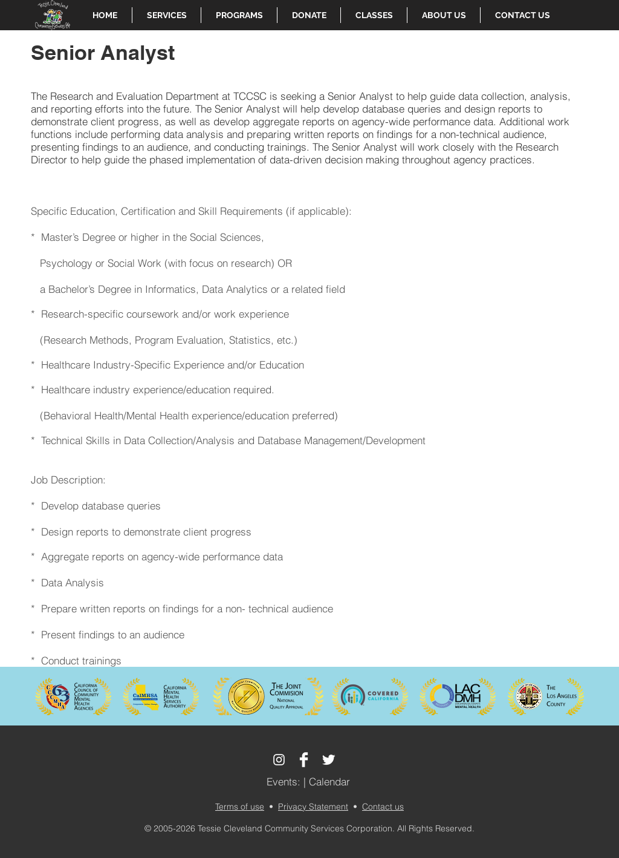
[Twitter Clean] (328, 759)
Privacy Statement (313, 806)
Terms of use (239, 806)
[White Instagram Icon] (279, 759)
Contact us (383, 806)
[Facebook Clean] (303, 759)
